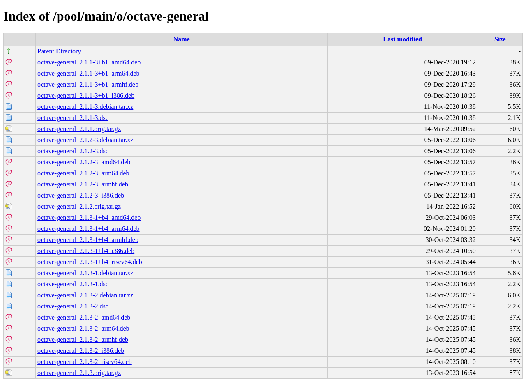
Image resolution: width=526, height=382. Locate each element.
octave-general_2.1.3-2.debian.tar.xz (85, 295)
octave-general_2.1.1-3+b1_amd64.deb (89, 62)
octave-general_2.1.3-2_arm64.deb (83, 328)
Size (500, 39)
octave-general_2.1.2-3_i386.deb (80, 195)
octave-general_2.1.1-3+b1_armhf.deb (87, 84)
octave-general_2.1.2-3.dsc (72, 150)
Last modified (402, 39)
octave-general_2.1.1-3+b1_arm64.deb (88, 73)
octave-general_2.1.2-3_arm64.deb (83, 173)
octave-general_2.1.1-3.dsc (72, 117)
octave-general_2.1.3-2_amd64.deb (83, 317)
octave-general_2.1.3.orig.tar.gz (79, 372)
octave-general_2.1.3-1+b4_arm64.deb (88, 228)
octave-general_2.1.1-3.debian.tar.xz (85, 106)
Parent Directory (59, 51)
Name (181, 39)
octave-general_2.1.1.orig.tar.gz (79, 128)
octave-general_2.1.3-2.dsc (72, 306)
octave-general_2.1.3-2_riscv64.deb (84, 361)
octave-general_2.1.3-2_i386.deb (80, 350)
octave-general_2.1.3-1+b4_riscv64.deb (89, 261)
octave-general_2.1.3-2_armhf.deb (82, 339)
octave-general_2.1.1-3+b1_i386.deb (85, 95)
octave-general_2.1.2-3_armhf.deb (82, 184)
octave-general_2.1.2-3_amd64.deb (83, 162)
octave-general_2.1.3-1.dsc (72, 284)
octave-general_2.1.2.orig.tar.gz (79, 206)
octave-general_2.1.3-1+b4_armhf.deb (87, 239)
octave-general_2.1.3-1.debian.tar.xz (85, 272)
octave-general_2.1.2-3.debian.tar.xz (85, 139)
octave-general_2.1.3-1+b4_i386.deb (85, 250)
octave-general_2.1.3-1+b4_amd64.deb (89, 217)
